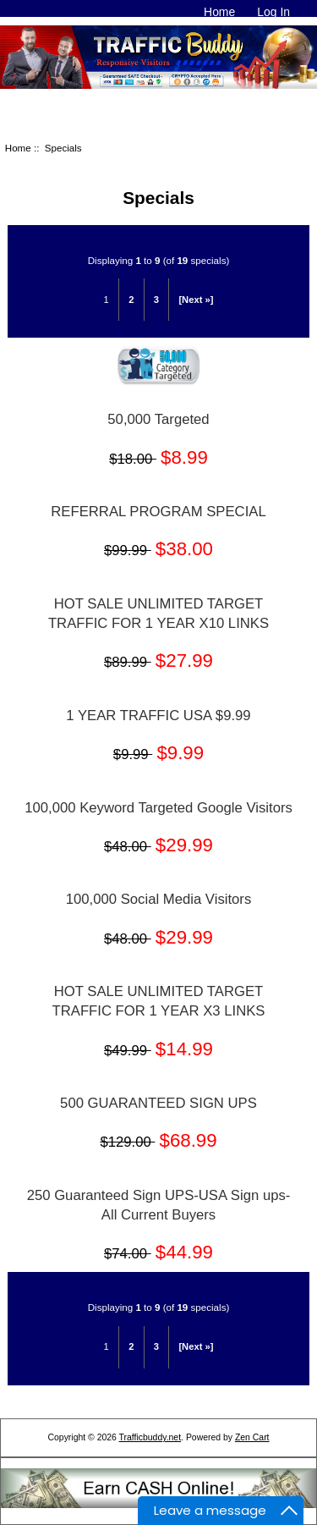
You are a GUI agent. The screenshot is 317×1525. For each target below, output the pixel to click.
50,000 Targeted (158, 419)
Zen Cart (252, 1437)
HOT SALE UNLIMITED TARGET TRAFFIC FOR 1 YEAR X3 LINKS (158, 1001)
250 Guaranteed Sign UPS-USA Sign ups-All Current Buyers (159, 1205)
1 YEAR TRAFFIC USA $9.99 (158, 715)
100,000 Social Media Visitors (159, 899)
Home (219, 12)
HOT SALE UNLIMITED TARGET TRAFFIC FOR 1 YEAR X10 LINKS (158, 613)
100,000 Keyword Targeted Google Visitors (158, 808)
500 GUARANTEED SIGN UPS (158, 1103)
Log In (273, 12)
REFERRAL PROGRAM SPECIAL (158, 512)
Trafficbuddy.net (150, 1437)
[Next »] (195, 300)
